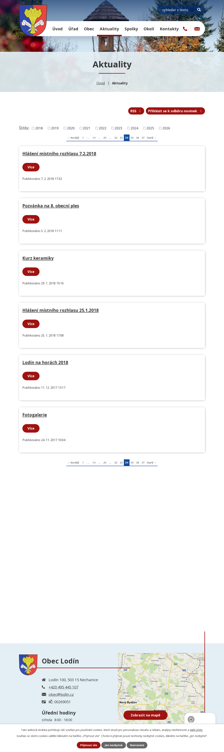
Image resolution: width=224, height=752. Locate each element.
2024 (134, 128)
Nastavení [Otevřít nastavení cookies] (137, 745)
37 (143, 137)
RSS (136, 111)
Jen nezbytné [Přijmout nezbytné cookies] (114, 745)
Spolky (131, 28)
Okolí (149, 28)
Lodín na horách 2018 (45, 362)
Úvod (57, 28)
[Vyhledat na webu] (181, 10)
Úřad (73, 28)
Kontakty (169, 28)
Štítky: (24, 127)
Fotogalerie (34, 415)
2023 (118, 128)
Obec (89, 28)
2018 (39, 128)
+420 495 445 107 (63, 687)
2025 (150, 128)
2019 (55, 128)
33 (121, 137)
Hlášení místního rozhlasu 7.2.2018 (59, 154)
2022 (102, 128)
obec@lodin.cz (61, 694)
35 (132, 137)
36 (137, 137)
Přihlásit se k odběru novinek (175, 111)
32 (115, 137)
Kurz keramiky (38, 258)
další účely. (196, 730)
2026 (166, 128)
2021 (86, 128)
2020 (71, 128)
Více (30, 167)
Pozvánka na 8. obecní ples (50, 206)
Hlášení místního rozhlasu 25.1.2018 (60, 310)
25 (104, 137)
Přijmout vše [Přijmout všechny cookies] (88, 745)
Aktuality (109, 28)
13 (93, 137)
